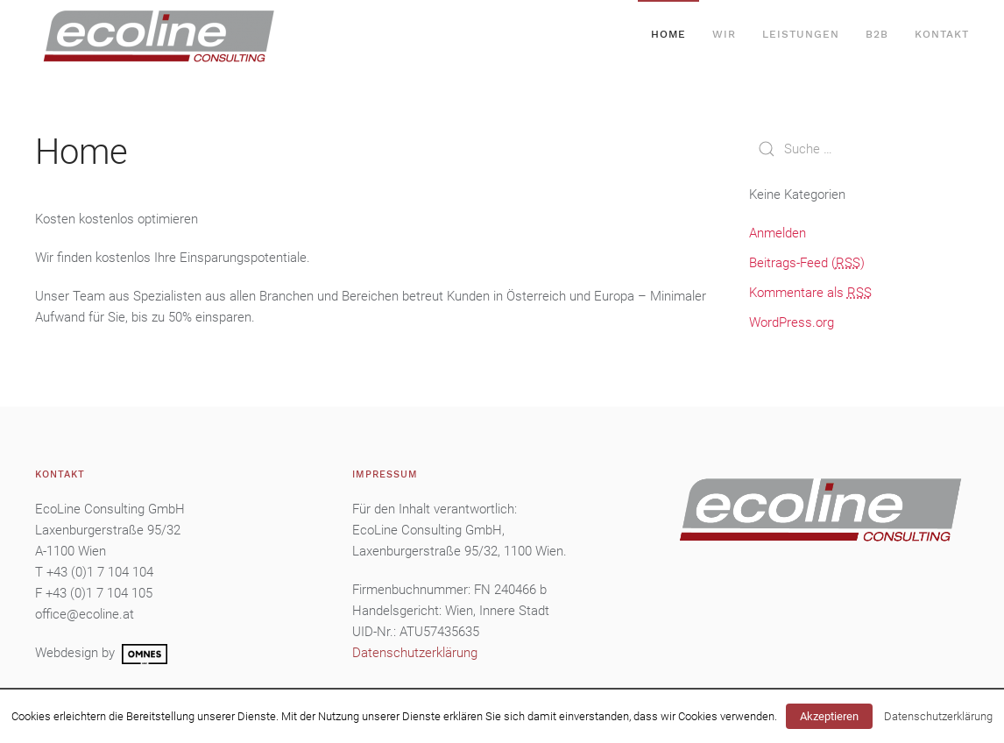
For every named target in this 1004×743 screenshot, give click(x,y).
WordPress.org (791, 322)
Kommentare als (810, 293)
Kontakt (942, 34)
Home (668, 34)
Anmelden (777, 233)
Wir (724, 34)
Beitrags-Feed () (807, 263)
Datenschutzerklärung (938, 716)
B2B (877, 34)
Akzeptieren (829, 716)
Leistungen (800, 34)
